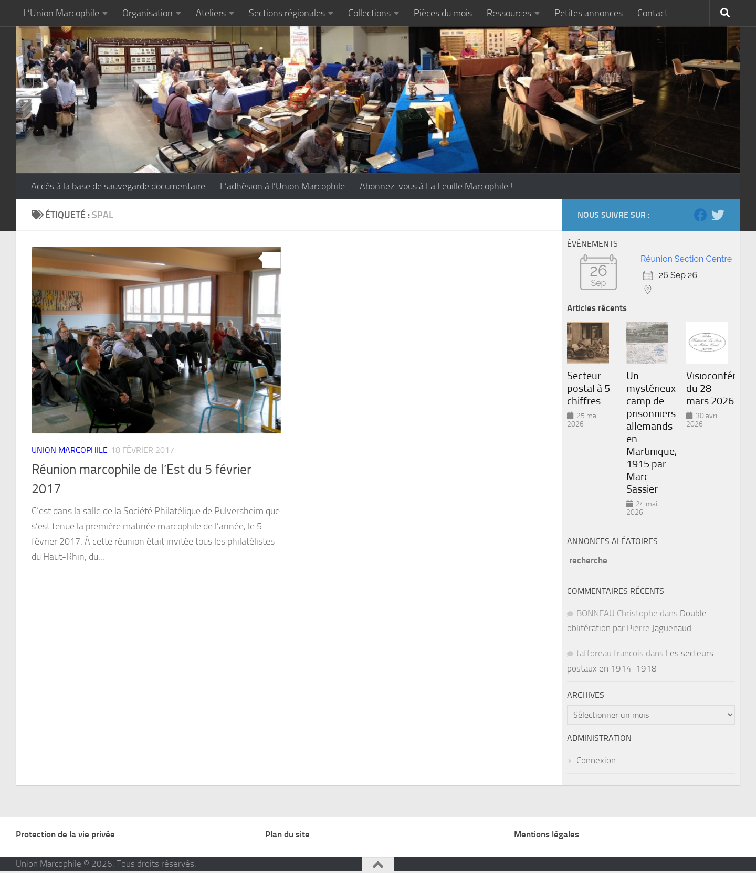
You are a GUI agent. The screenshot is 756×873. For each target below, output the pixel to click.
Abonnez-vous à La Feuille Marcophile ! (436, 186)
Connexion (596, 760)
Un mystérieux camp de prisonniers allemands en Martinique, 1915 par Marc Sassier (650, 432)
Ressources (509, 13)
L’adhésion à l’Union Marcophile (282, 186)
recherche (588, 560)
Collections (369, 13)
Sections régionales (287, 13)
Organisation (147, 13)
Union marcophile (70, 450)
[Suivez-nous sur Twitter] (717, 214)
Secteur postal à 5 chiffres (588, 388)
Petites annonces (588, 13)
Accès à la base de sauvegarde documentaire (118, 186)
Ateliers (211, 13)
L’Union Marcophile (61, 13)
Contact (652, 13)
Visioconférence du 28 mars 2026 (710, 388)
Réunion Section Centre (686, 259)
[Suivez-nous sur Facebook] (700, 214)
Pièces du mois (443, 13)
